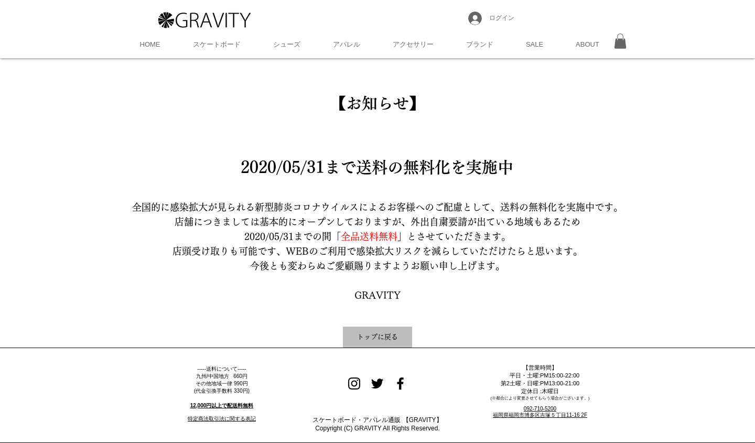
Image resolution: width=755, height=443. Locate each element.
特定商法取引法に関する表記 (222, 419)
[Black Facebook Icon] (400, 383)
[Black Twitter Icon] (377, 383)
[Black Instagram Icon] (354, 383)
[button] (217, 44)
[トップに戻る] (377, 337)
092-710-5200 (540, 409)
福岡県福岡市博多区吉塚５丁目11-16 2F (540, 415)
